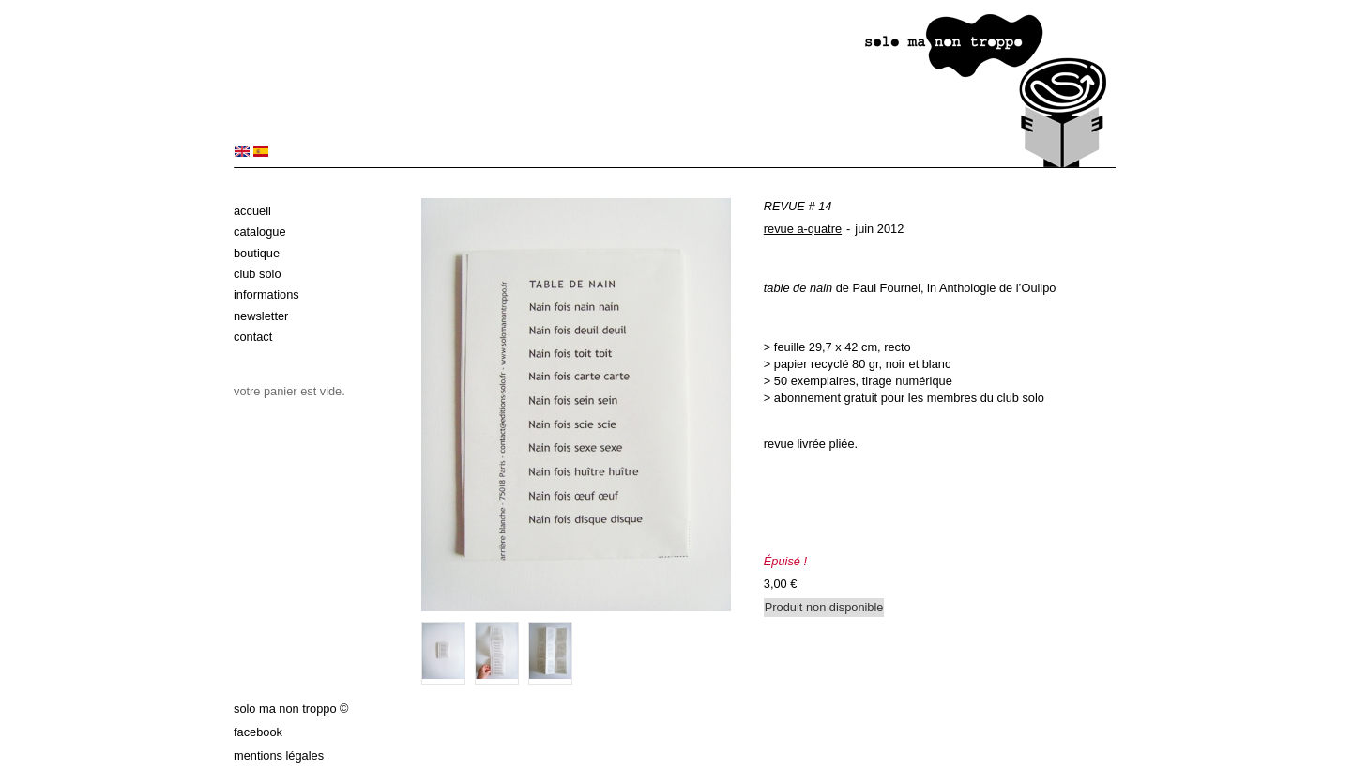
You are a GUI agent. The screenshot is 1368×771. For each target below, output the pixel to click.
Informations (266, 294)
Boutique (257, 253)
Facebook (258, 732)
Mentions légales (279, 755)
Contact (253, 337)
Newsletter (261, 316)
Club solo (257, 274)
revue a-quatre (803, 229)
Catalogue (260, 231)
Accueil (252, 211)
